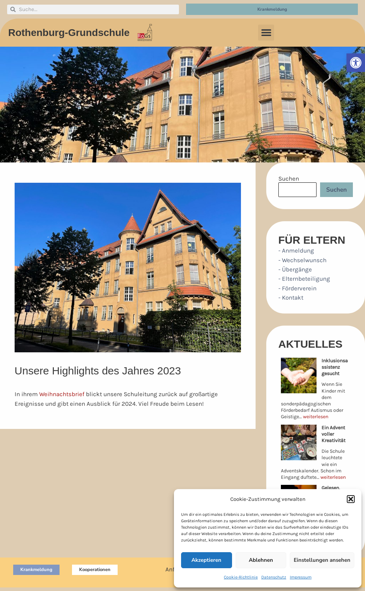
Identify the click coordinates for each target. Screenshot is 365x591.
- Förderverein (297, 288)
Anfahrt (175, 569)
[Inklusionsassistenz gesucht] (299, 375)
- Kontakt (290, 297)
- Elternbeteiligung (304, 278)
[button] (355, 62)
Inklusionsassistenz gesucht (335, 367)
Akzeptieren (206, 560)
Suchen (288, 178)
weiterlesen (315, 417)
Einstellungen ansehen (322, 560)
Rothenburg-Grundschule (69, 32)
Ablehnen (261, 560)
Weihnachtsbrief (61, 394)
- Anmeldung (296, 250)
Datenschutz (273, 577)
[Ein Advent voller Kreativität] (299, 442)
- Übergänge (295, 269)
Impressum (301, 577)
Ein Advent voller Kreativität (333, 434)
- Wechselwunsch (302, 260)
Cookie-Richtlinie (241, 577)
